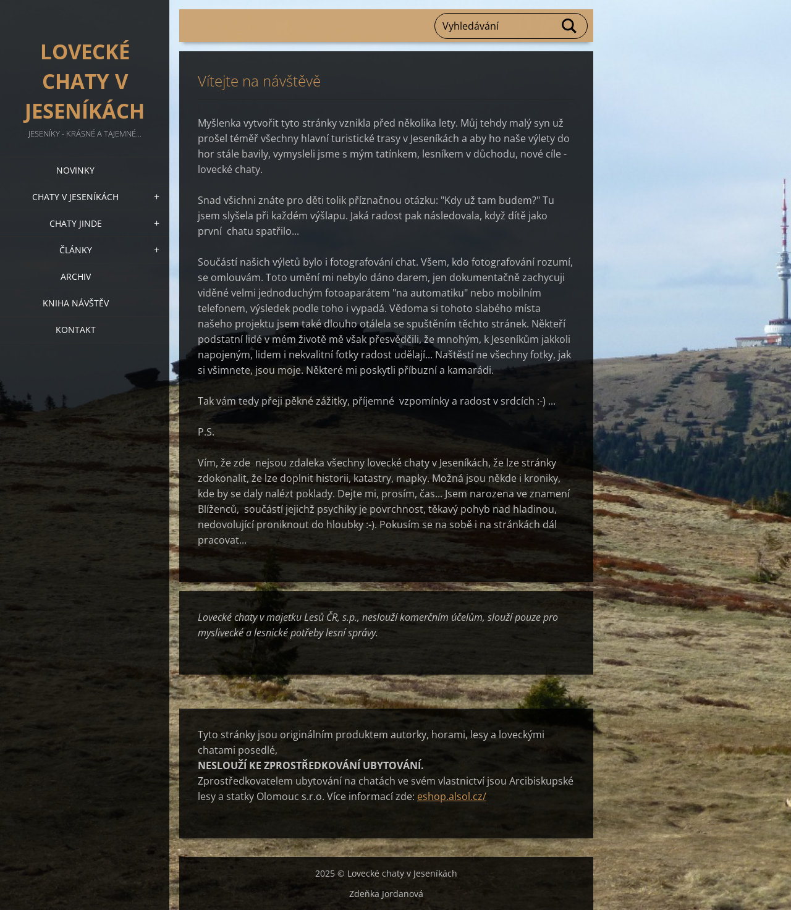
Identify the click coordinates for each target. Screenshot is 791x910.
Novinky (75, 170)
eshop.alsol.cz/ (451, 796)
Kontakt (76, 329)
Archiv (76, 276)
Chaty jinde (75, 223)
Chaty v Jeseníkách (75, 197)
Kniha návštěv (76, 303)
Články (75, 250)
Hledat (570, 26)
